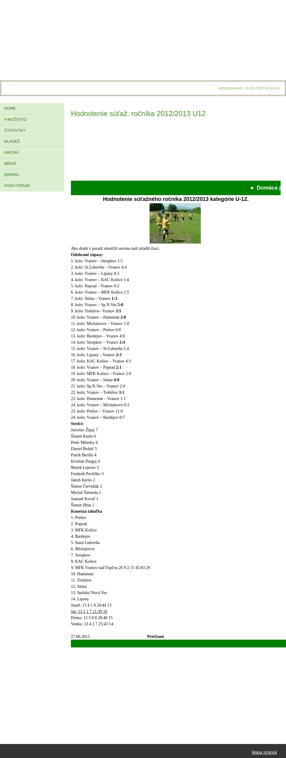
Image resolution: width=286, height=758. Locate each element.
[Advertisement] (176, 151)
